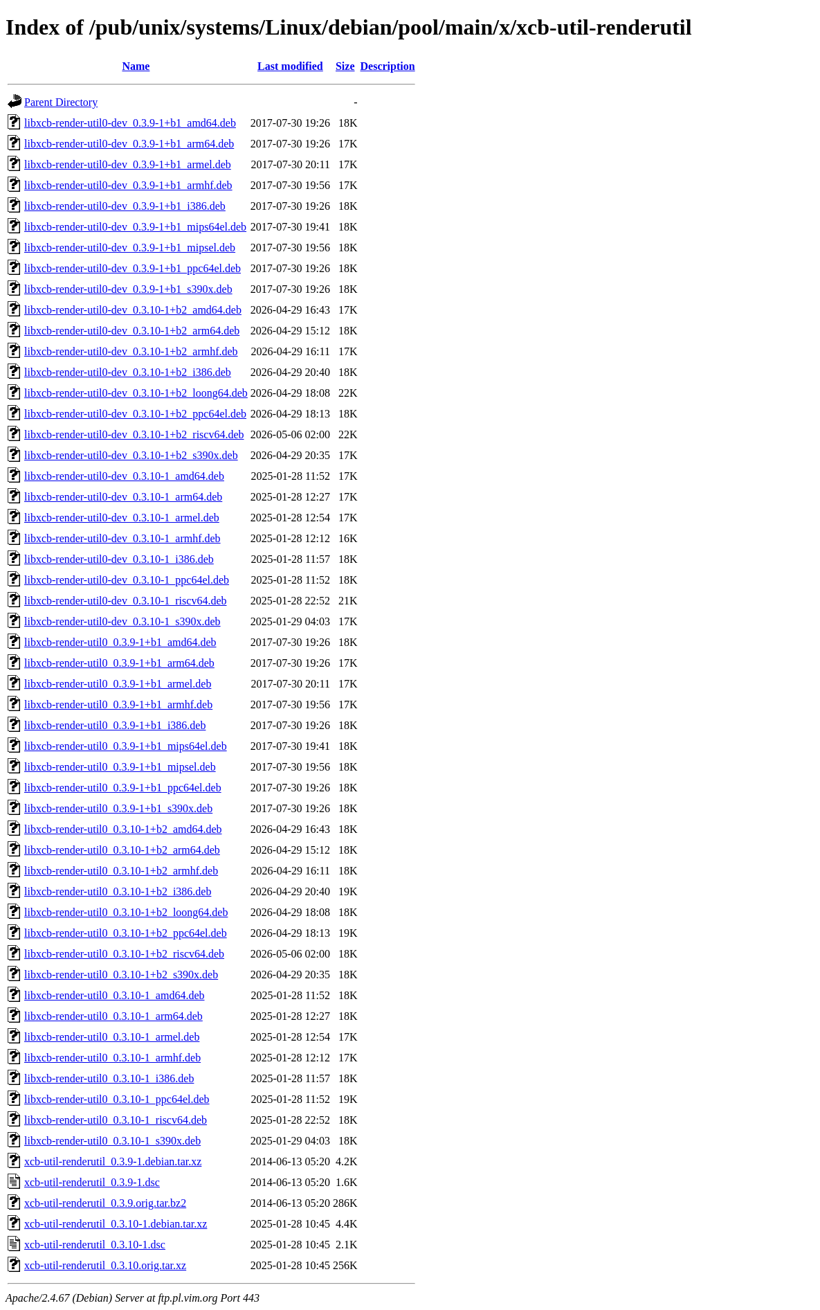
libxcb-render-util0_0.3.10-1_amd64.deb (114, 995)
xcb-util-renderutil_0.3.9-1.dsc (92, 1182)
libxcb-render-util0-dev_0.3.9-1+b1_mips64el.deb (135, 227)
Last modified (290, 66)
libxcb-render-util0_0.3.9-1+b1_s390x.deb (118, 808)
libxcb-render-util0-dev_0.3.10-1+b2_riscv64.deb (134, 434)
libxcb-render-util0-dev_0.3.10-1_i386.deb (119, 559)
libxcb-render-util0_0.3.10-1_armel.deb (111, 1037)
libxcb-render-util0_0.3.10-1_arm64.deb (113, 1016)
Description (388, 66)
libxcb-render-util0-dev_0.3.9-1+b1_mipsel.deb (129, 247)
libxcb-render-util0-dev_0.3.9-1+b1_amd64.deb (130, 123)
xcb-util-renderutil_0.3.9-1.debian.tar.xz (112, 1161)
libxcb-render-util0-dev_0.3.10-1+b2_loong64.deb (136, 393)
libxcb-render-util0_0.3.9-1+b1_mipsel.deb (120, 767)
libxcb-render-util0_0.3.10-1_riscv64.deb (115, 1120)
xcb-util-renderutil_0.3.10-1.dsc (94, 1244)
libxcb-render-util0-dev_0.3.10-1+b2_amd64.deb (133, 310)
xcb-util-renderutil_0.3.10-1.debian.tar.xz (115, 1224)
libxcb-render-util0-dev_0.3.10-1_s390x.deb (122, 621)
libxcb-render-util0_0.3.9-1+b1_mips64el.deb (125, 746)
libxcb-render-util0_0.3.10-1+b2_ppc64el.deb (125, 933)
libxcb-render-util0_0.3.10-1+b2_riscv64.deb (124, 954)
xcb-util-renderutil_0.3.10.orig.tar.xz (105, 1265)
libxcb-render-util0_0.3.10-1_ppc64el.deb (117, 1099)
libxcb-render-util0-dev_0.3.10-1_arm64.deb (123, 497)
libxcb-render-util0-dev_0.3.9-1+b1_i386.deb (125, 206)
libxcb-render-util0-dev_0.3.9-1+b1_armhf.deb (128, 185)
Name (135, 66)
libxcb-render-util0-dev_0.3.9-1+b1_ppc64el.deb (132, 268)
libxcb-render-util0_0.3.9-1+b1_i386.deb (115, 725)
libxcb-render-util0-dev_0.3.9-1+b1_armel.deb (127, 164)
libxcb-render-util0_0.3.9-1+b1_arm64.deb (119, 663)
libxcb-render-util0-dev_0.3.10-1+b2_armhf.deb (131, 351)
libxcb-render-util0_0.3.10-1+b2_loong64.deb (126, 912)
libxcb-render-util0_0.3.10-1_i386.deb (109, 1078)
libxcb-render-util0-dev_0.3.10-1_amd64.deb (124, 476)
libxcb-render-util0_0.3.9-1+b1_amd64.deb (120, 642)
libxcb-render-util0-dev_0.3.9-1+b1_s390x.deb (128, 289)
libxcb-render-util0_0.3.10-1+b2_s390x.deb (121, 974)
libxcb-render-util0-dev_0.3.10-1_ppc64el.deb (126, 580)
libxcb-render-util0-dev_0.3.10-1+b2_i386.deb (127, 372)
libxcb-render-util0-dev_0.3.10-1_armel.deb (121, 517)
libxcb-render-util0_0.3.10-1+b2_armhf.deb (121, 871)
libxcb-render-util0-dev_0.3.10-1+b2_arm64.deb (131, 331)
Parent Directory (61, 102)
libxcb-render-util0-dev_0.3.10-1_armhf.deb (122, 538)
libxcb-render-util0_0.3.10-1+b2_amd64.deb (123, 829)
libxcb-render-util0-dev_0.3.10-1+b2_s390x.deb (131, 455)
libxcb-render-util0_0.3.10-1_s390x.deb (112, 1141)
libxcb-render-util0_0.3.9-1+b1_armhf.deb (118, 704)
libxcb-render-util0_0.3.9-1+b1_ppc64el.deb (122, 787)
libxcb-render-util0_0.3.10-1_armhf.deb (112, 1058)
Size (345, 66)
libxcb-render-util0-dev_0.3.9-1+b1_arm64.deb (129, 144)
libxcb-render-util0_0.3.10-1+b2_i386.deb (117, 891)
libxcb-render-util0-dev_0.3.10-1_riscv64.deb (125, 601)
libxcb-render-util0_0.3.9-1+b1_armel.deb (117, 684)
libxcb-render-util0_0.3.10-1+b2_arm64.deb (122, 850)
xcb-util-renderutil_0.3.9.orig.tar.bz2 (105, 1203)
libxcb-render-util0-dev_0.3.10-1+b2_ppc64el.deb (135, 414)
